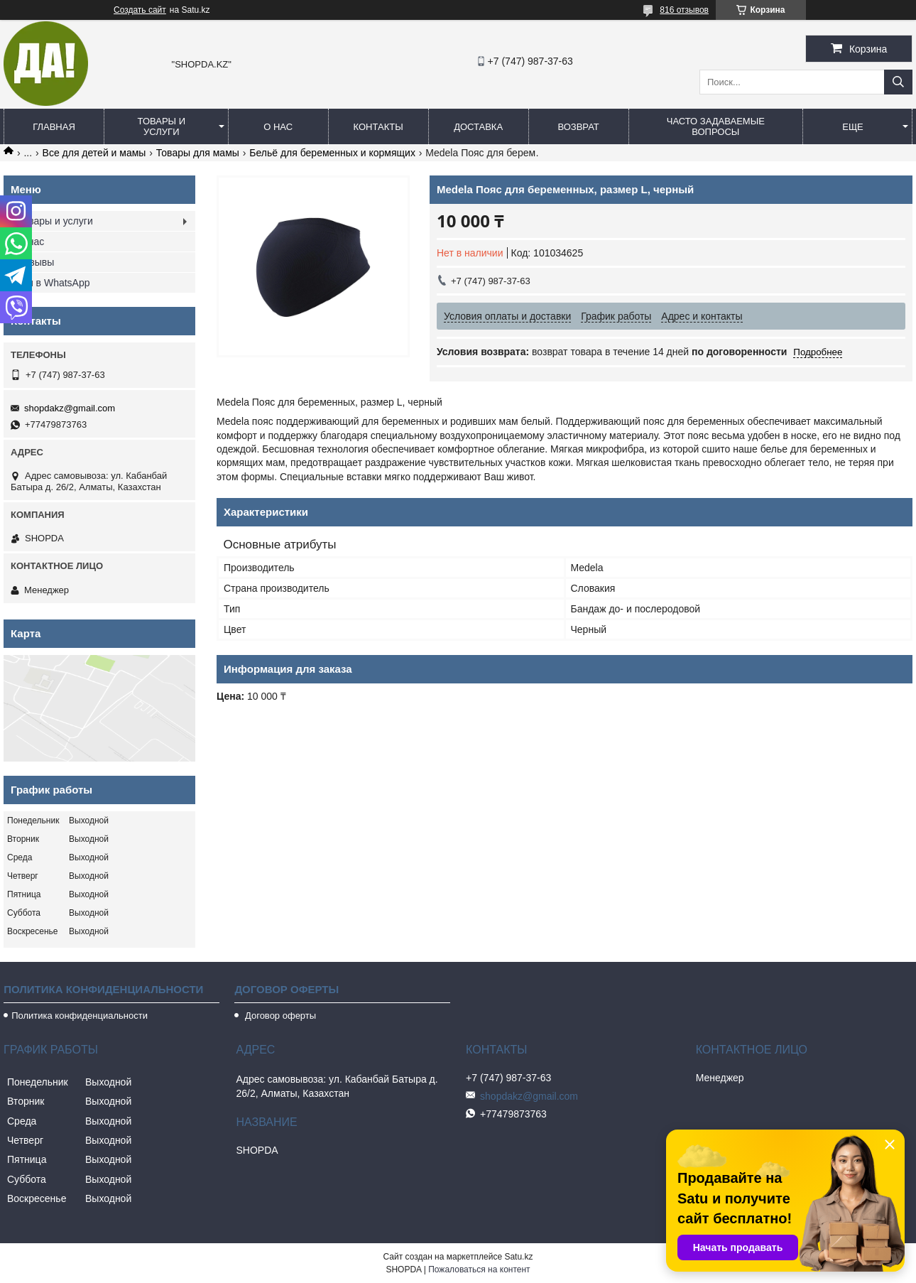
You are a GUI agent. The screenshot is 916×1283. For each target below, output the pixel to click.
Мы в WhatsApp (54, 282)
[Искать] (898, 82)
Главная (54, 126)
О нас (278, 126)
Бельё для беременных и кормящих (332, 152)
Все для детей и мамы (94, 152)
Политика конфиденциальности (79, 1015)
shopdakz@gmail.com (69, 408)
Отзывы (36, 262)
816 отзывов (684, 10)
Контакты (378, 126)
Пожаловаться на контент (479, 1269)
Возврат (578, 126)
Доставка (478, 126)
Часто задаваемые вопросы (716, 126)
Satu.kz (518, 1257)
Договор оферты (279, 1015)
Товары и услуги (162, 126)
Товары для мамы (197, 152)
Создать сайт (140, 10)
